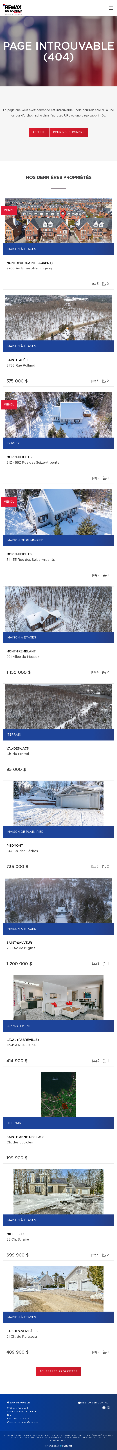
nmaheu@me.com (28, 1422)
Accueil (39, 132)
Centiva (66, 1445)
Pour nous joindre (68, 132)
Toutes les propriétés (59, 1371)
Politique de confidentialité (47, 1438)
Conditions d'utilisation (78, 1438)
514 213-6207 (21, 1419)
